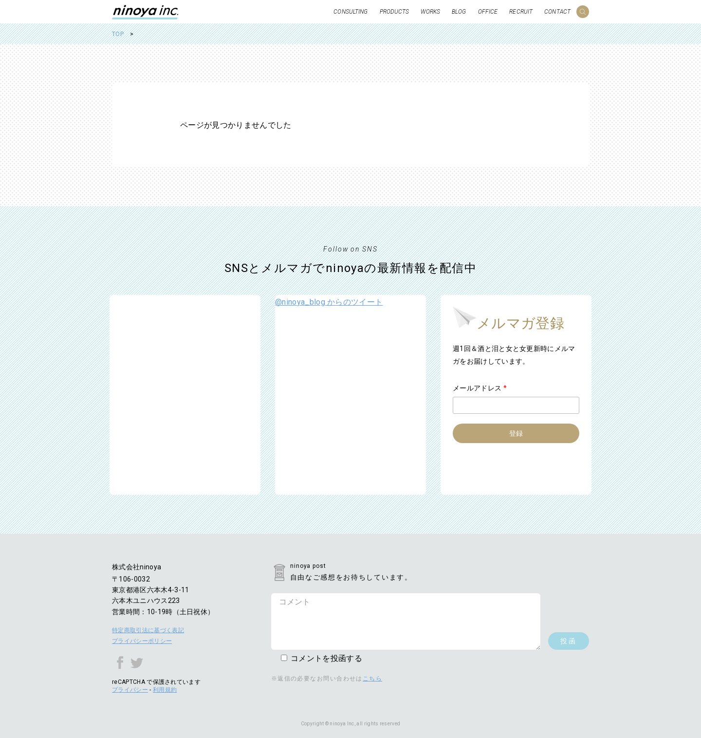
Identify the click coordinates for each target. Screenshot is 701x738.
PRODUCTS (394, 11)
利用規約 (165, 689)
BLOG (459, 11)
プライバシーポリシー (142, 641)
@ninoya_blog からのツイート (329, 302)
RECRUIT (521, 11)
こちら (372, 678)
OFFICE (488, 11)
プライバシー (130, 689)
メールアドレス (480, 388)
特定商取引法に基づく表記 (148, 630)
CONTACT (557, 11)
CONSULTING (350, 11)
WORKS (430, 11)
